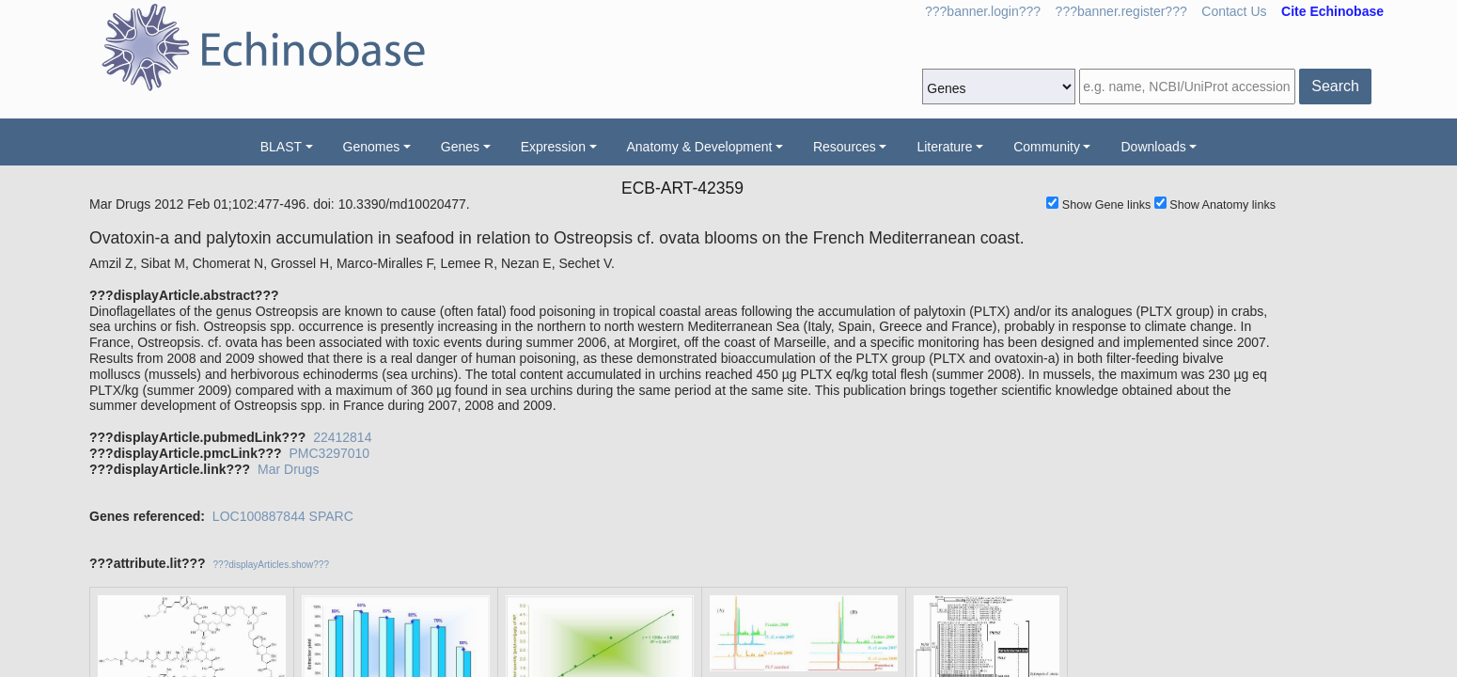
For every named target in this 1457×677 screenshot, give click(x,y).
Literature (944, 146)
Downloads (1152, 146)
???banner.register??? (1121, 11)
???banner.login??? (983, 11)
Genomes (371, 146)
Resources (844, 146)
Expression (553, 146)
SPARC (331, 516)
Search (1335, 86)
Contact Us (1233, 11)
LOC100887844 (259, 516)
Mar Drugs (288, 469)
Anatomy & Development (700, 146)
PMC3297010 (329, 453)
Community (1046, 146)
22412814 (342, 437)
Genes (460, 146)
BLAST (281, 146)
